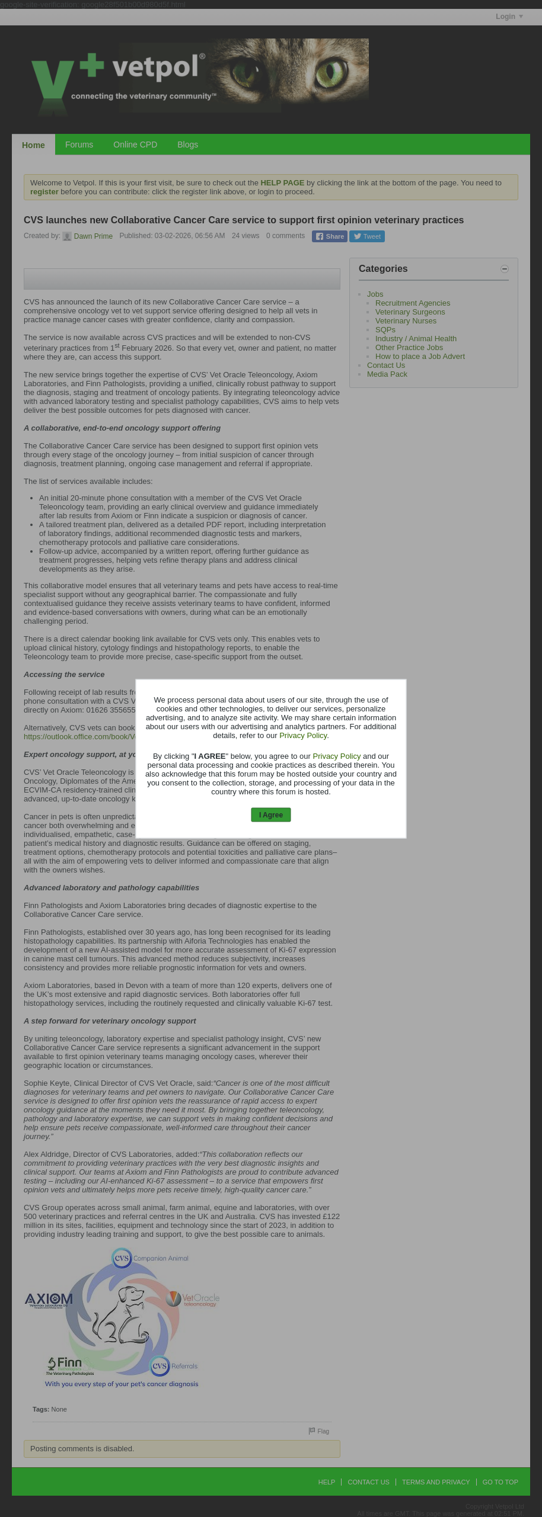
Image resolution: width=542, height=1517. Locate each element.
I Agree (271, 815)
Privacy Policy (303, 735)
